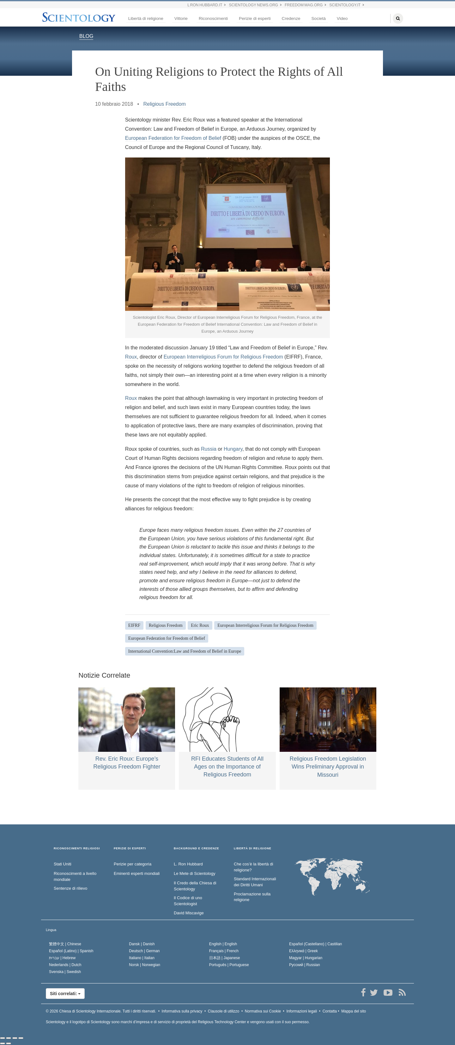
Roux (131, 356)
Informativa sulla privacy (182, 1011)
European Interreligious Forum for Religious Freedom (223, 356)
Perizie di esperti (255, 18)
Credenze (291, 18)
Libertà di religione (145, 18)
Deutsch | (144, 951)
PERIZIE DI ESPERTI (130, 848)
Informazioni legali (301, 1011)
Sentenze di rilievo (70, 888)
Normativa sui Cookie (263, 1011)
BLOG (86, 36)
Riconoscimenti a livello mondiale (75, 876)
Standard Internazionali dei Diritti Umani (255, 881)
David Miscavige (189, 913)
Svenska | (65, 972)
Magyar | (305, 958)
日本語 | (224, 958)
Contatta (330, 1011)
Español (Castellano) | (315, 944)
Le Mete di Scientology (194, 873)
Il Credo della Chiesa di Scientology (195, 886)
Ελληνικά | (303, 951)
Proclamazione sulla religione (252, 897)
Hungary (233, 449)
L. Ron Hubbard (188, 864)
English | (223, 944)
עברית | (62, 958)
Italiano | (142, 958)
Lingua (51, 930)
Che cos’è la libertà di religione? (253, 867)
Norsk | (144, 965)
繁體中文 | (65, 944)
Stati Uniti (62, 864)
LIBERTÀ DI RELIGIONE (252, 848)
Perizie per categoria (132, 864)
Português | (229, 965)
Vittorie (181, 18)
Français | (224, 951)
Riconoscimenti (213, 18)
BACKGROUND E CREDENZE (196, 848)
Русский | (304, 965)
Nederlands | (65, 965)
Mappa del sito (353, 1011)
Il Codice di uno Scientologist (188, 900)
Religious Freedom (164, 104)
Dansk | (142, 944)
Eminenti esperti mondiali (137, 873)
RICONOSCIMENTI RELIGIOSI (77, 848)
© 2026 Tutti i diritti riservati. (101, 1011)
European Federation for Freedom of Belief (173, 138)
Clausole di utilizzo (223, 1011)
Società (319, 18)
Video (342, 18)
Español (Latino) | (71, 951)
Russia (208, 449)
